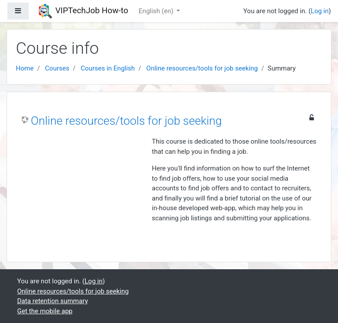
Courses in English (108, 68)
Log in (320, 11)
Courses (57, 68)
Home (24, 68)
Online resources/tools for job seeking (201, 68)
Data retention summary (52, 301)
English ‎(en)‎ (157, 11)
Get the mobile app (45, 311)
